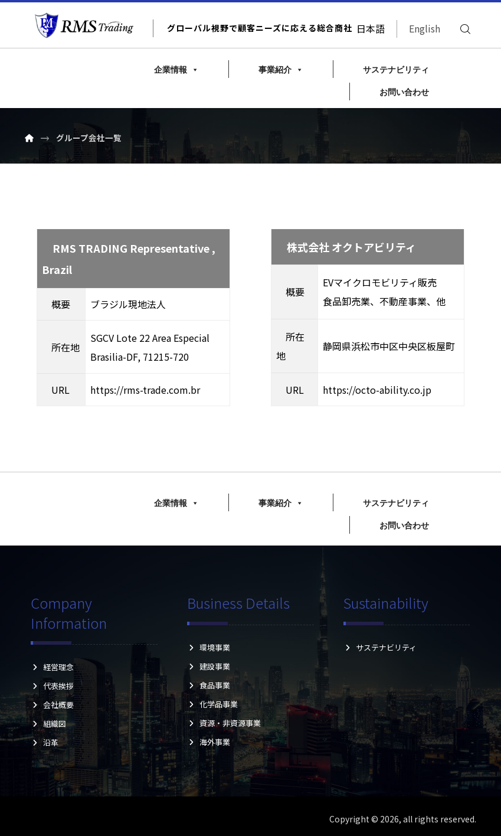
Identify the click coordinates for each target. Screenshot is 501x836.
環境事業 (208, 647)
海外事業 (208, 741)
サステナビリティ (396, 69)
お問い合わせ (404, 92)
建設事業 (208, 666)
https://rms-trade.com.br (148, 390)
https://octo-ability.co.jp (380, 390)
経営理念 (52, 667)
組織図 (52, 724)
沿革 (52, 743)
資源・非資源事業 (224, 723)
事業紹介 (280, 69)
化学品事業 (212, 704)
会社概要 (52, 705)
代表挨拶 (52, 686)
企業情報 (176, 69)
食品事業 (208, 685)
